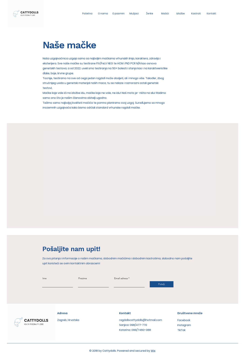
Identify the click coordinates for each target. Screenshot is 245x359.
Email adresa (121, 278)
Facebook (183, 320)
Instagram (184, 325)
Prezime (82, 278)
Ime (45, 278)
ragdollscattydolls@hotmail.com (140, 320)
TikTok (181, 330)
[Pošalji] (161, 284)
